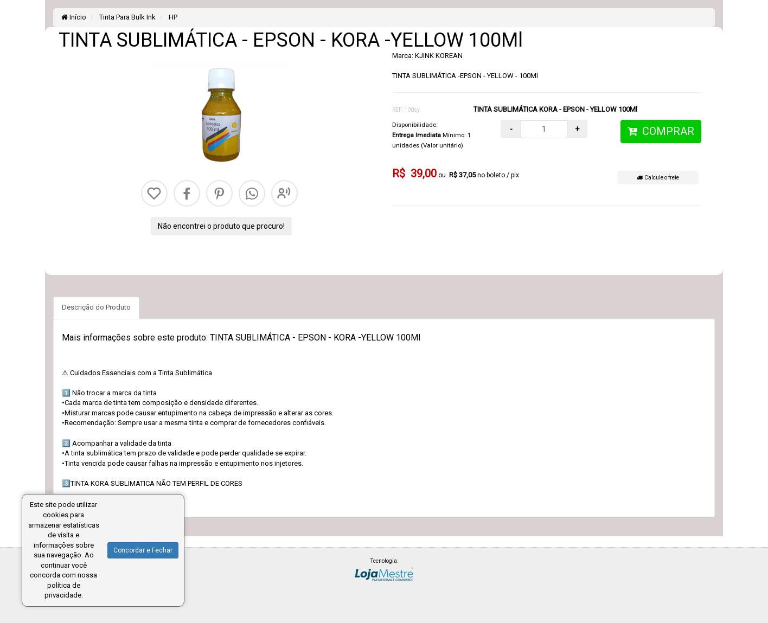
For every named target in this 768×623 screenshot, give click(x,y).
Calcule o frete (658, 178)
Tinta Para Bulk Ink (127, 17)
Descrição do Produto (96, 307)
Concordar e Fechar (142, 550)
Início (73, 17)
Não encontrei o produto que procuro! (221, 226)
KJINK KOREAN (439, 56)
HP (172, 17)
